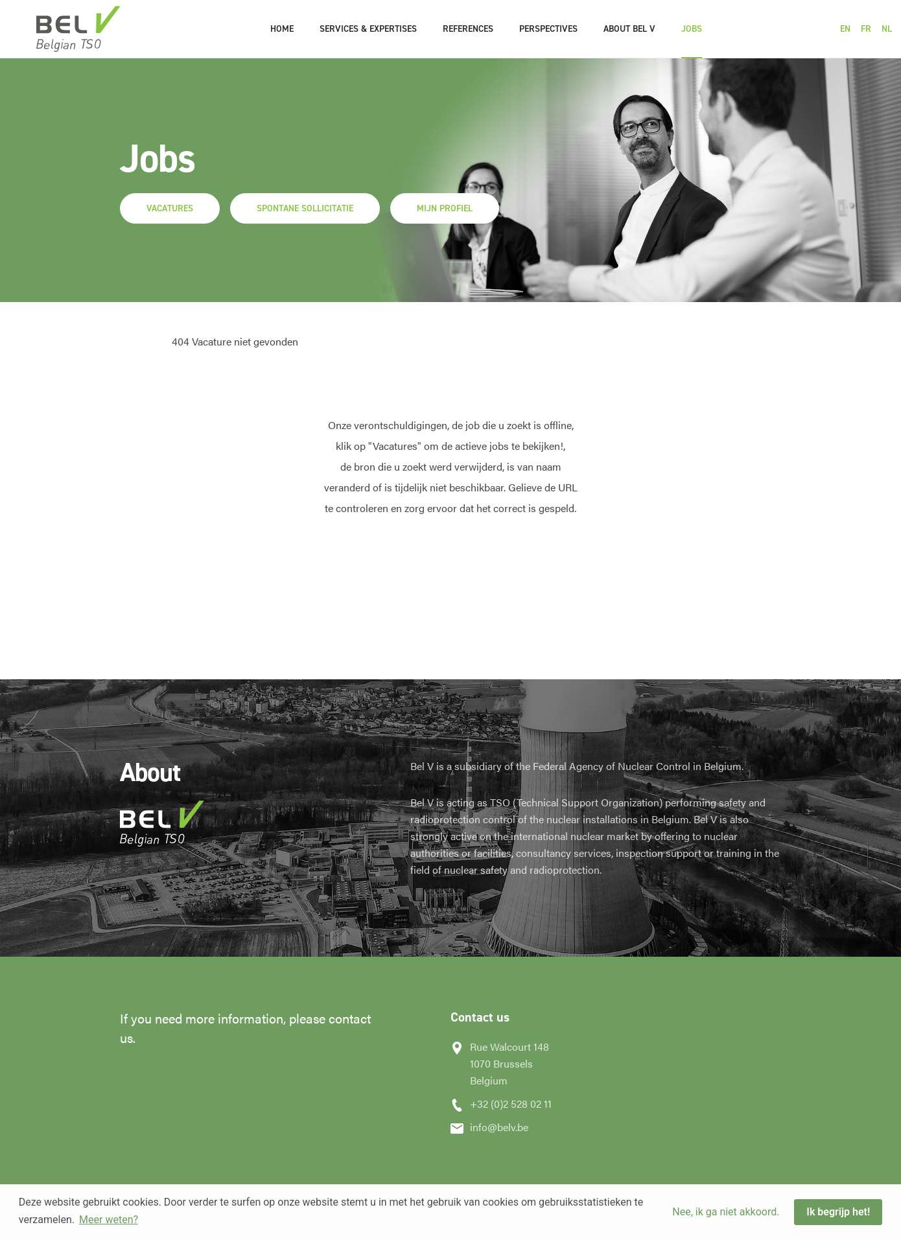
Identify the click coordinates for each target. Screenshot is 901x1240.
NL (887, 29)
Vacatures (169, 208)
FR (866, 29)
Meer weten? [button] (108, 1219)
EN (845, 29)
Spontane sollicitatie (305, 208)
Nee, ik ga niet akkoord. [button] (725, 1212)
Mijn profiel (445, 208)
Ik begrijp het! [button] (838, 1212)
